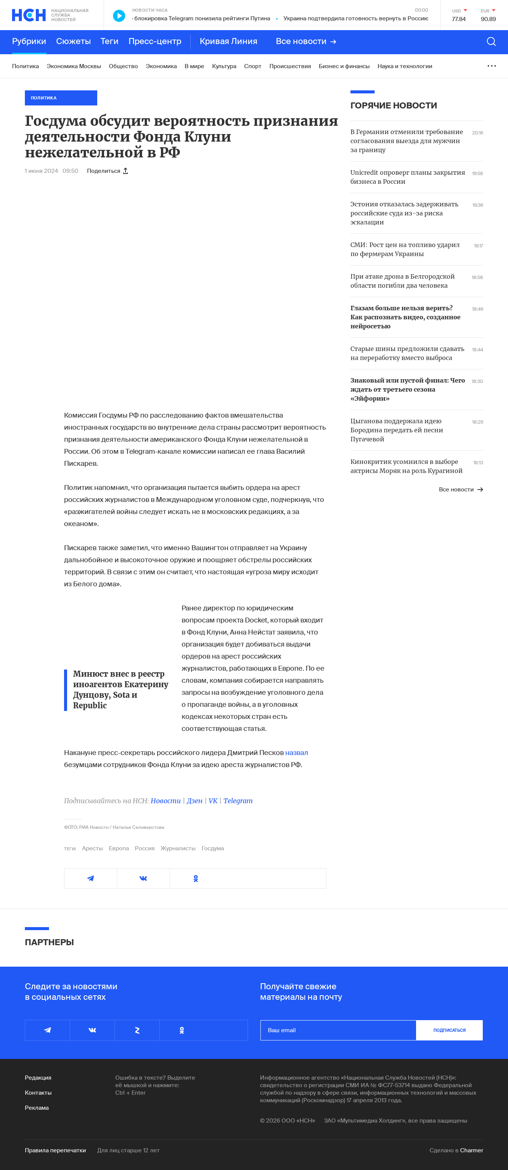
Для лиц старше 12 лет (128, 1150)
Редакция (38, 1078)
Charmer (471, 1150)
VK (213, 800)
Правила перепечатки (55, 1150)
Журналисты (178, 848)
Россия (145, 848)
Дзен (195, 800)
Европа (119, 848)
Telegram (238, 800)
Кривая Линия (228, 42)
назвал (296, 752)
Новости (166, 800)
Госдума (213, 848)
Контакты (38, 1093)
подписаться (449, 1030)
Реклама (37, 1108)
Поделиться (107, 171)
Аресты (92, 848)
